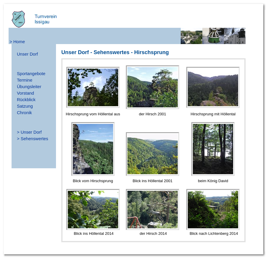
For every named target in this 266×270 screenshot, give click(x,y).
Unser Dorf (27, 54)
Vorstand (25, 93)
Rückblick (26, 99)
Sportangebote (31, 73)
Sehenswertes (34, 138)
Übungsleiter (29, 86)
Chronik (24, 112)
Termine (24, 80)
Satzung (25, 106)
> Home (17, 41)
